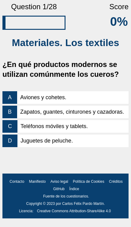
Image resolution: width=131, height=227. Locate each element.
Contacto (16, 181)
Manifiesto (37, 181)
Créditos (116, 181)
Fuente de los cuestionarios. (66, 196)
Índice (74, 189)
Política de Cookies (88, 181)
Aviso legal (59, 181)
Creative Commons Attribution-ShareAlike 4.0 (74, 211)
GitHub (59, 189)
